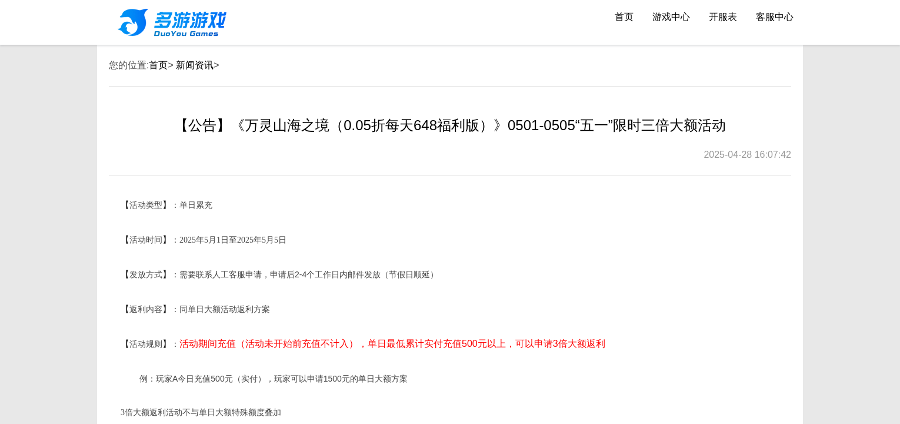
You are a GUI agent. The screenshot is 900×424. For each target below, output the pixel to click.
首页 (624, 17)
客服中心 (775, 17)
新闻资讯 (195, 65)
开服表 (723, 17)
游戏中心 (671, 17)
